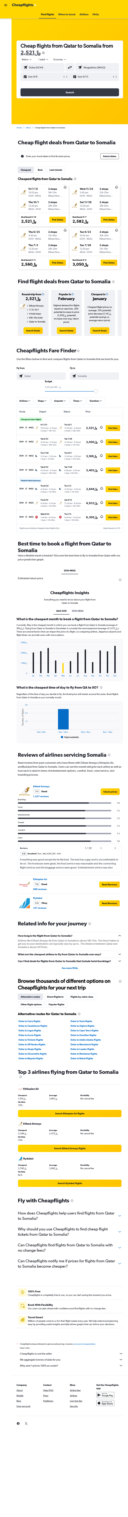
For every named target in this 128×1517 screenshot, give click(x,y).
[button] (5, 5)
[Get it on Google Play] (105, 1395)
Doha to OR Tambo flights (31, 1044)
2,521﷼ (30, 52)
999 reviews (40, 889)
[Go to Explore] (5, 29)
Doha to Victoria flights (30, 1039)
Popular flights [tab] (56, 1004)
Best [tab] (40, 170)
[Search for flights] (5, 15)
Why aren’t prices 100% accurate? (71, 1366)
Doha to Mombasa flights (83, 1053)
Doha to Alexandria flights (32, 1053)
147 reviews (39, 908)
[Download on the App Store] (105, 1403)
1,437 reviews (41, 796)
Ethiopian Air (40, 879)
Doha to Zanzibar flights (83, 1035)
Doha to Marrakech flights (84, 1044)
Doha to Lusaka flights (82, 1049)
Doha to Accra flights (29, 1035)
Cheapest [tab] (26, 170)
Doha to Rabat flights (81, 1058)
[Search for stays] (5, 22)
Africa (28, 128)
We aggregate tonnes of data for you (71, 1360)
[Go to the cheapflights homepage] (24, 5)
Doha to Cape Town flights (84, 1030)
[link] (33, 330)
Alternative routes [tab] (30, 996)
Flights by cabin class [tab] (81, 996)
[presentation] (43, 52)
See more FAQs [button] (70, 968)
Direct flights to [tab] (55, 996)
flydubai (37, 898)
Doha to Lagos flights (29, 1030)
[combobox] (60, 59)
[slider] (96, 391)
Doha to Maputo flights (30, 1058)
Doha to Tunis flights (81, 1021)
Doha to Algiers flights (82, 1026)
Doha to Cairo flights (29, 1021)
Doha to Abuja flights (29, 1049)
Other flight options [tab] (31, 1004)
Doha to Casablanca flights (32, 1026)
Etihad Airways (41, 786)
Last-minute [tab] (56, 170)
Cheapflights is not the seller (71, 1354)
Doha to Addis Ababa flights (85, 1039)
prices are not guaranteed (84, 1344)
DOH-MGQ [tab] (70, 570)
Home (19, 128)
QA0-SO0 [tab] (61, 611)
